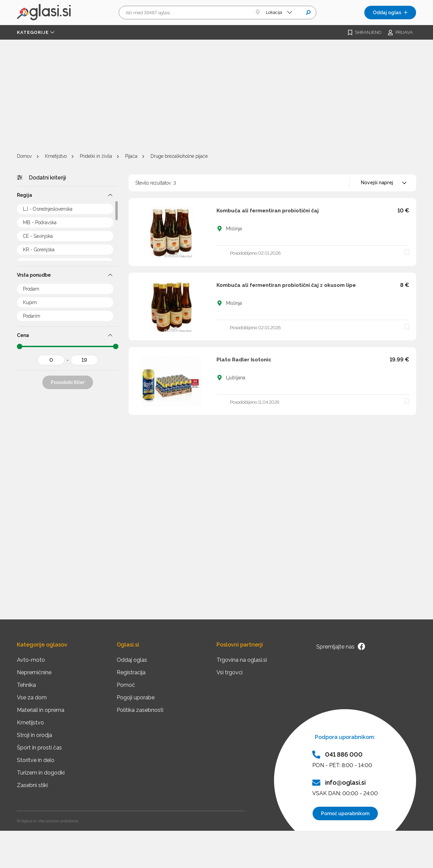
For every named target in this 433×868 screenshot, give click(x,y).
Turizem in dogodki (41, 772)
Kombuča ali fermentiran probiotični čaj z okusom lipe (286, 285)
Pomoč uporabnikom (345, 813)
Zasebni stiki (32, 785)
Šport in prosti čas (39, 747)
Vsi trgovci (229, 672)
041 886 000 (337, 754)
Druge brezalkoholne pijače (179, 156)
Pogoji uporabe (136, 697)
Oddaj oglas (390, 12)
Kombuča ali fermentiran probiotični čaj (267, 211)
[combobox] (382, 183)
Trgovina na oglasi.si (241, 660)
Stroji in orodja (34, 735)
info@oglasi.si (339, 783)
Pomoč (126, 685)
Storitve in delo (35, 760)
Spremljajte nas (340, 646)
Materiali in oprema (40, 710)
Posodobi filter (68, 382)
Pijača (131, 156)
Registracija (131, 672)
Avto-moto (31, 660)
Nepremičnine (34, 672)
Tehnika (26, 685)
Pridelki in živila (96, 156)
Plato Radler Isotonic (243, 360)
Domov (24, 156)
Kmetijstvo (56, 156)
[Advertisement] (216, 97)
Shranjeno (364, 32)
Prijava (400, 32)
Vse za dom (32, 697)
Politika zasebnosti (140, 710)
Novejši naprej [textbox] (377, 182)
